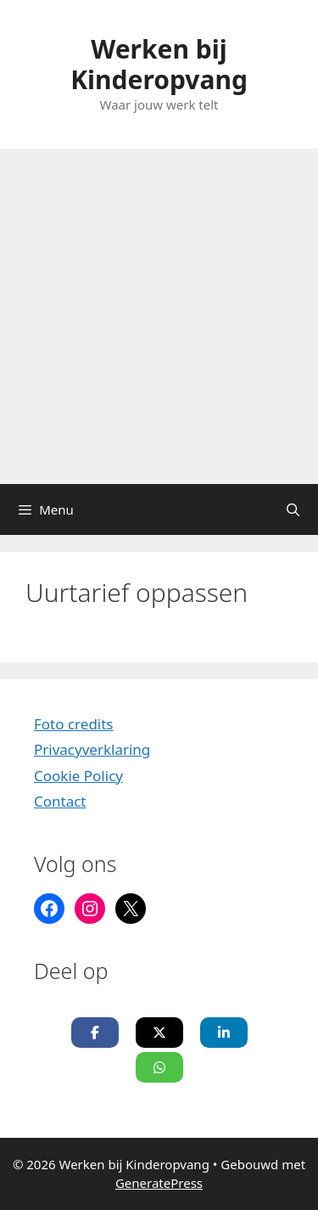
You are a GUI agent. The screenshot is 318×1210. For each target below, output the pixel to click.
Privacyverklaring (92, 749)
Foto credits (74, 724)
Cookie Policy (78, 775)
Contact (60, 801)
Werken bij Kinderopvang (159, 64)
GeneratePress (159, 1182)
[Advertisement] (159, 316)
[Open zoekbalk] (293, 509)
